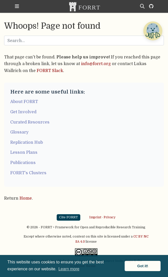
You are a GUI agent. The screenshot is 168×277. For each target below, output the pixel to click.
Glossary (19, 132)
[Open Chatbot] (152, 30)
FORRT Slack (50, 70)
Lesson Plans (23, 152)
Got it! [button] (142, 266)
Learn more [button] (69, 269)
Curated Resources (30, 122)
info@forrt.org (96, 63)
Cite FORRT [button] (68, 217)
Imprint (95, 217)
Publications (23, 162)
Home (25, 198)
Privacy (109, 217)
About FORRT (24, 101)
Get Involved (23, 111)
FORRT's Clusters (28, 172)
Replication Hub (26, 142)
